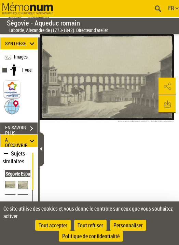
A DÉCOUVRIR (21, 141)
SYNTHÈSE (21, 43)
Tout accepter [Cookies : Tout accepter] (53, 225)
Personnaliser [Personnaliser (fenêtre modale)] (128, 225)
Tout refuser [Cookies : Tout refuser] (90, 225)
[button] (11, 106)
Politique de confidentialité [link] (91, 236)
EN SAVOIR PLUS (21, 129)
